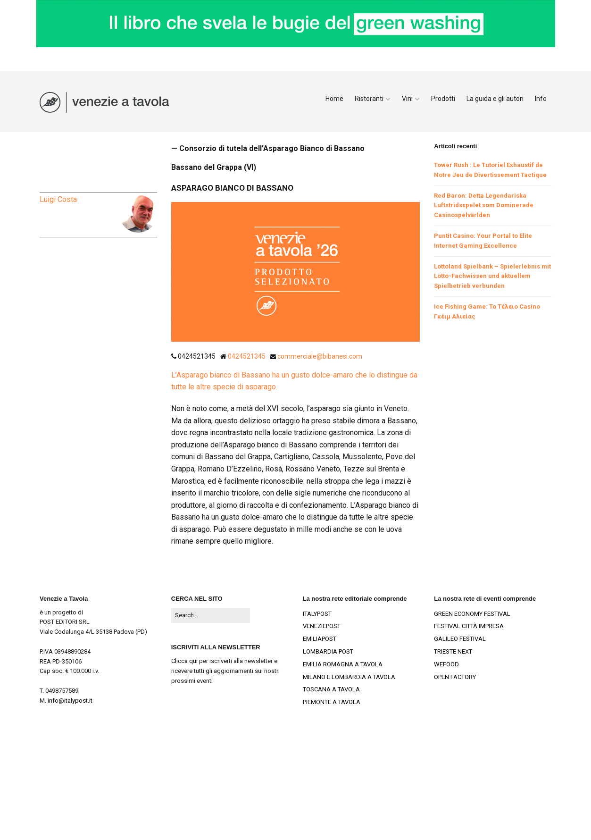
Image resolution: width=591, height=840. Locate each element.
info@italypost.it (70, 700)
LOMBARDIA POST (328, 651)
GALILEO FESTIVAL (460, 638)
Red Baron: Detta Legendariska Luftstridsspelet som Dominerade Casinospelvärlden (483, 205)
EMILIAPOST (319, 638)
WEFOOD (446, 664)
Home (334, 98)
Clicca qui (184, 660)
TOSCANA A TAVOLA (331, 689)
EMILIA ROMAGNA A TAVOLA (343, 664)
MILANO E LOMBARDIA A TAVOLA (349, 676)
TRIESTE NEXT (453, 651)
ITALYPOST (317, 613)
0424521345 (247, 356)
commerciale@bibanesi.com (319, 356)
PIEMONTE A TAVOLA (331, 702)
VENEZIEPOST (322, 626)
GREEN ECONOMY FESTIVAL (472, 613)
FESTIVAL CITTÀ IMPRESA (469, 626)
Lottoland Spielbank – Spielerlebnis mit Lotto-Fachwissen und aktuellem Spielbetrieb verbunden (492, 276)
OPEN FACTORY (455, 676)
